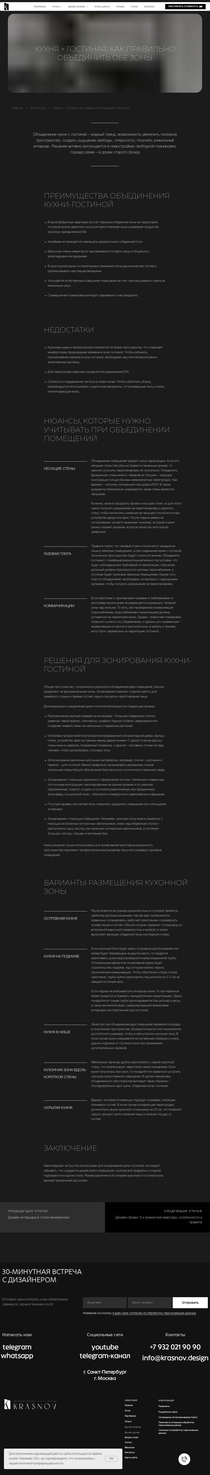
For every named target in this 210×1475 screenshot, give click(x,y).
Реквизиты (163, 1406)
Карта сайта (131, 1457)
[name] (105, 1302)
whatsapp (17, 1355)
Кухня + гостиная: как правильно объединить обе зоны (92, 108)
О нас (127, 1410)
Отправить (190, 1302)
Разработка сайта (167, 1412)
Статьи (128, 1442)
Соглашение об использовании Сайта (177, 1417)
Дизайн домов (132, 1432)
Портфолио (130, 1416)
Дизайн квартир (133, 1427)
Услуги (128, 1421)
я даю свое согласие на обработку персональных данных (154, 1313)
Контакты (130, 1452)
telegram (17, 1347)
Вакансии (130, 1447)
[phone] (150, 1302)
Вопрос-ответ (132, 1437)
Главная (17, 108)
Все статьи (38, 108)
